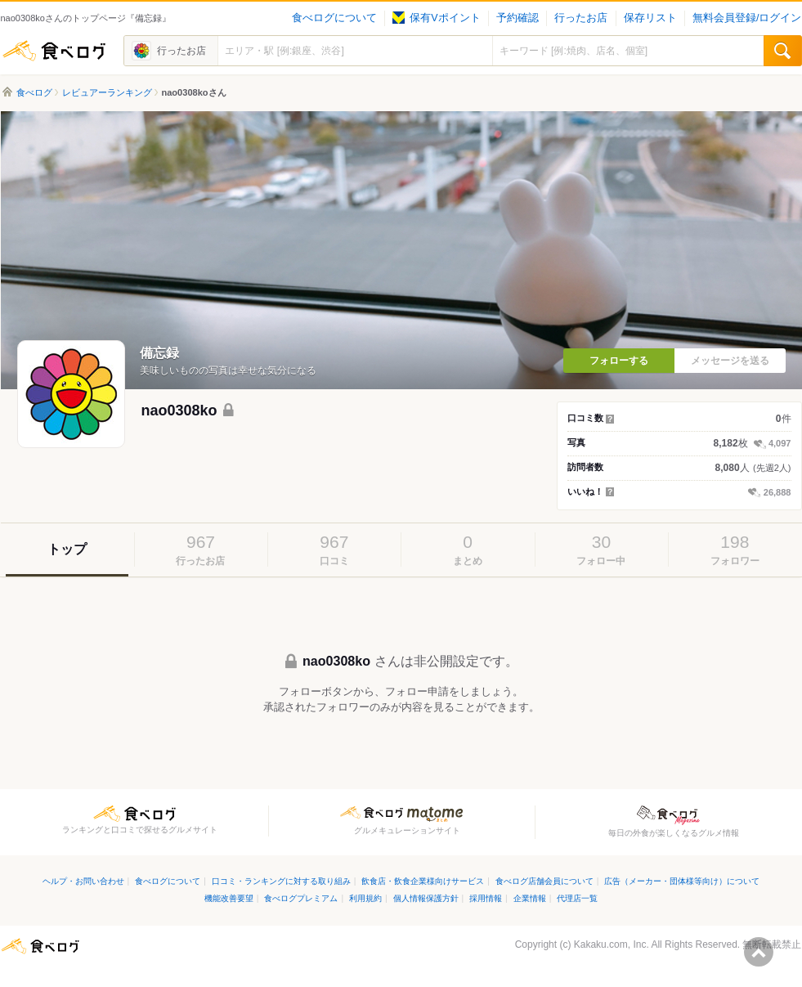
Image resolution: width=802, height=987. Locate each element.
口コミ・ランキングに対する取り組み (281, 881)
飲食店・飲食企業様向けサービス (422, 881)
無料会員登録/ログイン (746, 18)
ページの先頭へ (758, 952)
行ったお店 (580, 18)
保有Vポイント (436, 18)
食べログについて (334, 18)
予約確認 (517, 18)
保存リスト (650, 18)
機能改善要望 (228, 898)
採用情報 (485, 898)
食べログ (54, 50)
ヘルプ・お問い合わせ (83, 881)
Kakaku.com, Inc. (611, 944)
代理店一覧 (577, 898)
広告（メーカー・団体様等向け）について (681, 881)
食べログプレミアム (301, 898)
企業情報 (529, 898)
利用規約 (365, 898)
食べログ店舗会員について (544, 881)
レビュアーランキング (107, 92)
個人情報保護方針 (426, 898)
